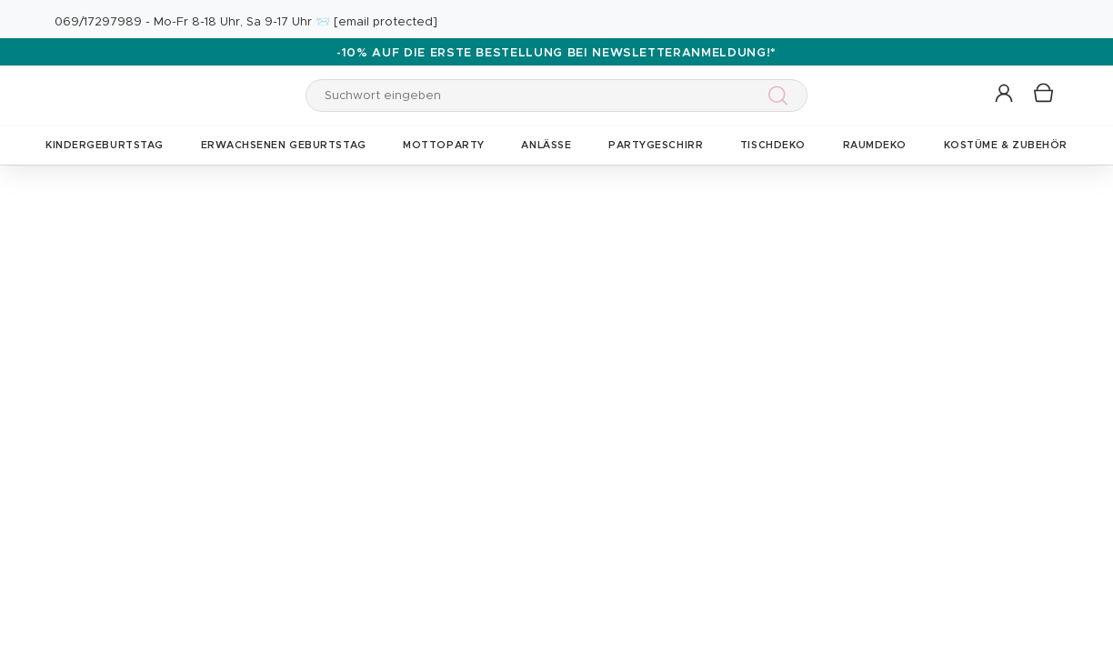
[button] (1005, 94)
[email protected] (385, 22)
